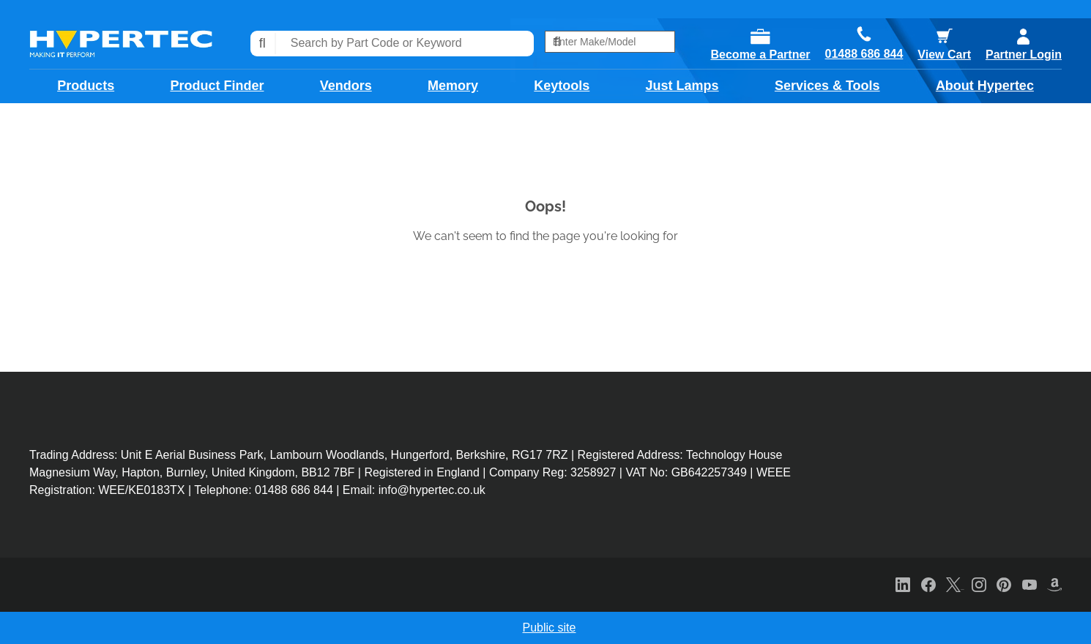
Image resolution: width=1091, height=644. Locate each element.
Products (85, 85)
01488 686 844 (864, 54)
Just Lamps (682, 85)
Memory (453, 85)
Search (263, 43)
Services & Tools (827, 85)
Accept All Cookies (942, 628)
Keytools (561, 85)
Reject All (831, 628)
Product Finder (217, 85)
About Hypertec (985, 85)
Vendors (346, 85)
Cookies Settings (724, 628)
